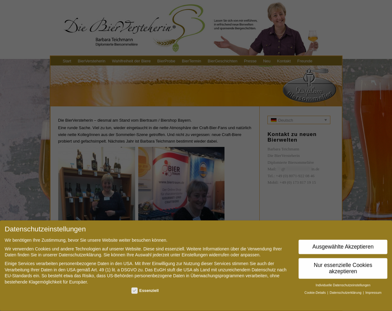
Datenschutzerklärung (80, 251)
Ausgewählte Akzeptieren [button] (343, 244)
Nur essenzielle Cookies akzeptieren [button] (343, 265)
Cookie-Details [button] (316, 289)
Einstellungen (195, 251)
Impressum (373, 289)
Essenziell (145, 287)
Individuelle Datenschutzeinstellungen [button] (343, 282)
